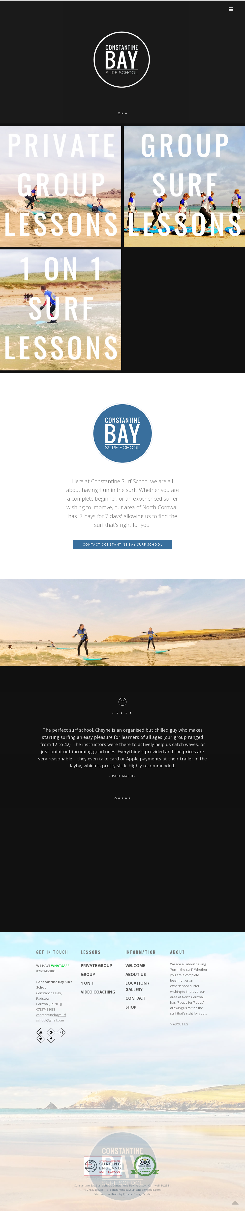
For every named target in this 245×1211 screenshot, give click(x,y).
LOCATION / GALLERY (137, 986)
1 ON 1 (87, 983)
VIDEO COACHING (98, 992)
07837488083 (45, 971)
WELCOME (135, 965)
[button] (230, 9)
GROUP (88, 974)
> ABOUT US (179, 1024)
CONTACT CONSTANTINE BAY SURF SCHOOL (122, 544)
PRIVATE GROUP (96, 965)
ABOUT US (135, 974)
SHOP (130, 1007)
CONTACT (135, 998)
